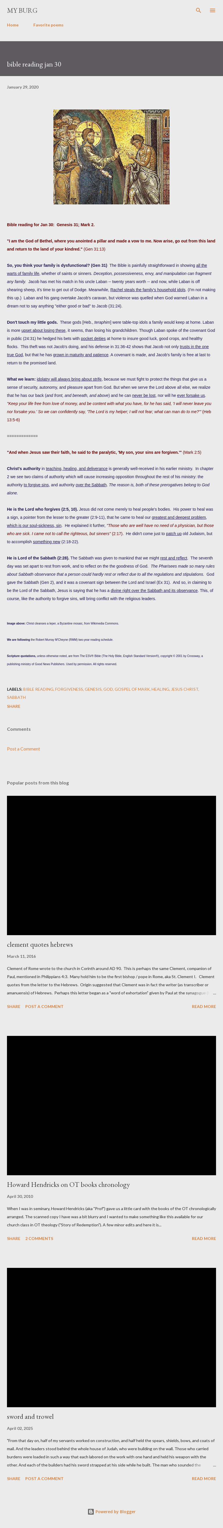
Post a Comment (23, 748)
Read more (204, 1006)
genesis (93, 689)
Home (13, 24)
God (108, 689)
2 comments (39, 1238)
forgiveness (69, 689)
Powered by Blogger (111, 1511)
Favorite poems (48, 24)
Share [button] (13, 706)
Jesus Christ (184, 689)
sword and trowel (30, 1416)
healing (160, 689)
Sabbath (16, 697)
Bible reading (38, 689)
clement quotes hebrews (40, 944)
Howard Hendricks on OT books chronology (68, 1184)
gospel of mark (132, 689)
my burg (22, 10)
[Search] (198, 10)
